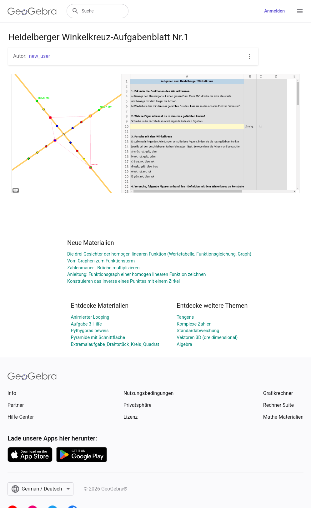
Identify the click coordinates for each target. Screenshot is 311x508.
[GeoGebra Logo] (32, 11)
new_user (39, 56)
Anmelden (274, 11)
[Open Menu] (299, 11)
